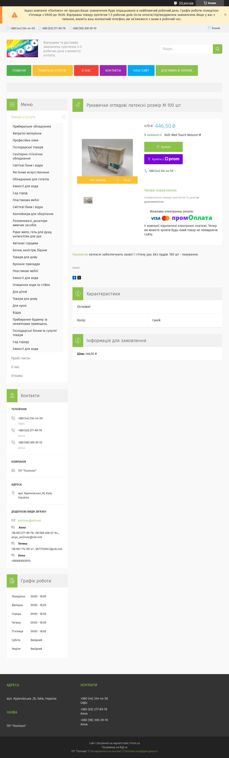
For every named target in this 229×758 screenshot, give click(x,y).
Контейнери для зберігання (33, 214)
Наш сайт (141, 70)
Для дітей (20, 292)
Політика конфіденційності (141, 751)
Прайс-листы (20, 358)
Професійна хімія (25, 140)
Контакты (113, 70)
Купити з (165, 159)
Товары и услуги (52, 70)
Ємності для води (25, 186)
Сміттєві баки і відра (28, 165)
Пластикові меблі (25, 271)
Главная (19, 70)
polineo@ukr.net (29, 520)
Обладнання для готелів (31, 179)
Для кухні (20, 306)
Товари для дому (25, 257)
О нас (86, 70)
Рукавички (80, 254)
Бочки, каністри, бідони (30, 250)
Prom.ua (135, 743)
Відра (17, 313)
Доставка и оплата (176, 70)
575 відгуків (186, 3)
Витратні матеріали (27, 133)
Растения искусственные (31, 172)
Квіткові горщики (25, 243)
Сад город (20, 193)
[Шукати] (217, 49)
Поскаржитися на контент (105, 751)
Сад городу (21, 342)
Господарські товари (28, 147)
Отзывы (17, 376)
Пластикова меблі (26, 200)
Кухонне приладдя (26, 264)
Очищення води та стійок (31, 285)
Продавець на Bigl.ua (114, 747)
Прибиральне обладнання (32, 126)
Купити (165, 147)
